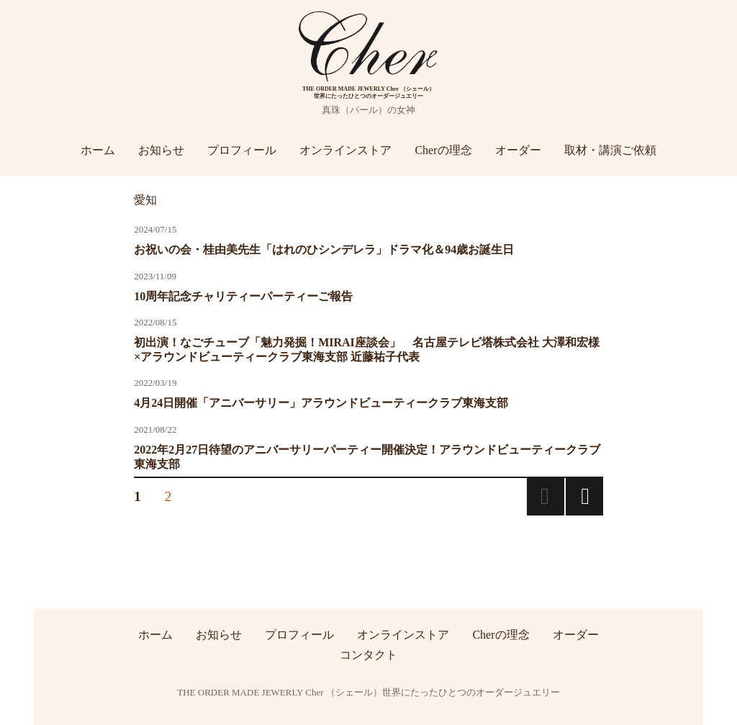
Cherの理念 (443, 150)
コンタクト (368, 654)
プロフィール (241, 150)
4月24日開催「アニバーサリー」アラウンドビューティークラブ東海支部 (321, 403)
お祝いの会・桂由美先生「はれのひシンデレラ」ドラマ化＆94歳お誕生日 (324, 249)
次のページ (584, 496)
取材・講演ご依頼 (610, 150)
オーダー (518, 150)
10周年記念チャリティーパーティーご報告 (243, 296)
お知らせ (161, 150)
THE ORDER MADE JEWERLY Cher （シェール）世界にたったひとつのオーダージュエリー (368, 692)
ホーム (98, 150)
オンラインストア (345, 150)
